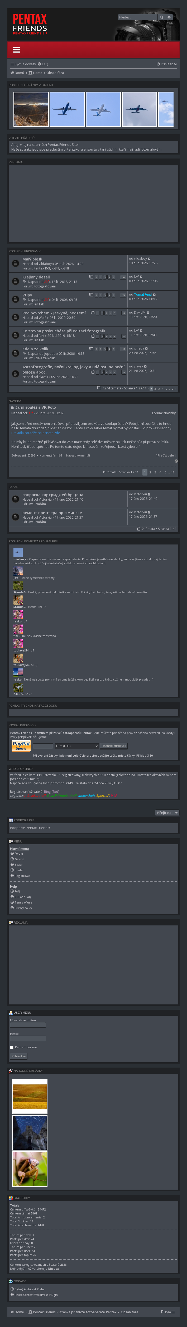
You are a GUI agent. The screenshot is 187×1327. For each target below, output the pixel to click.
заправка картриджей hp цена (52, 494)
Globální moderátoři (61, 795)
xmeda (139, 348)
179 (123, 295)
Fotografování (45, 286)
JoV (136, 276)
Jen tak (39, 304)
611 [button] (174, 388)
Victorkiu (45, 499)
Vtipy (27, 294)
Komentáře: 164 (51, 455)
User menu (20, 1012)
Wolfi (42, 317)
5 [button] (166, 388)
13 (123, 372)
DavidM (140, 312)
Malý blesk (32, 259)
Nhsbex (53, 1268)
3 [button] (159, 388)
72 (123, 336)
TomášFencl (143, 294)
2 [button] (155, 388)
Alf (46, 282)
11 (123, 313)
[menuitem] (42, 64)
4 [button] (162, 388)
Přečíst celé (165, 455)
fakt (41, 335)
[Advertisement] (93, 204)
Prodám (40, 504)
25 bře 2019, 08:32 (50, 413)
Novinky (170, 413)
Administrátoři (34, 795)
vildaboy (45, 264)
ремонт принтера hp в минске (52, 512)
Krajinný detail (36, 277)
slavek (43, 377)
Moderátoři (86, 795)
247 (123, 277)
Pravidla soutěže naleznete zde (35, 433)
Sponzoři (102, 795)
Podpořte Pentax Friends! (30, 828)
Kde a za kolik (35, 348)
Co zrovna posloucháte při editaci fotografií (63, 330)
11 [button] (172, 472)
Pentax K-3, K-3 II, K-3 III (51, 268)
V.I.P (114, 795)
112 (123, 349)
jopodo (50, 353)
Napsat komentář (78, 455)
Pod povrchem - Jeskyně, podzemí (54, 312)
